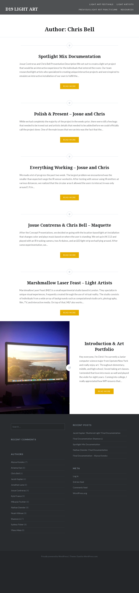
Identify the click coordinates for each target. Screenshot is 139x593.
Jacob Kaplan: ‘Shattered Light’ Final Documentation (96, 433)
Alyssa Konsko (17, 462)
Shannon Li (16, 519)
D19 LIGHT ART (21, 9)
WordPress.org (80, 493)
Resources (127, 9)
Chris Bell (15, 473)
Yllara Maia (16, 530)
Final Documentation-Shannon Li (88, 438)
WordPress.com (90, 556)
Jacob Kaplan (17, 479)
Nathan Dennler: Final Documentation (90, 450)
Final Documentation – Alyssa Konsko (90, 455)
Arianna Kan (16, 468)
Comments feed (80, 487)
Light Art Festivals (101, 4)
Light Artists (125, 4)
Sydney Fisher (17, 524)
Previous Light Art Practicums (98, 9)
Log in (75, 476)
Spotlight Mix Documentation (86, 444)
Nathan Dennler (18, 507)
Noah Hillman (17, 513)
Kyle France (16, 496)
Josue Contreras (18, 490)
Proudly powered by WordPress (54, 556)
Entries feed (78, 482)
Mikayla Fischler (18, 502)
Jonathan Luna (17, 485)
